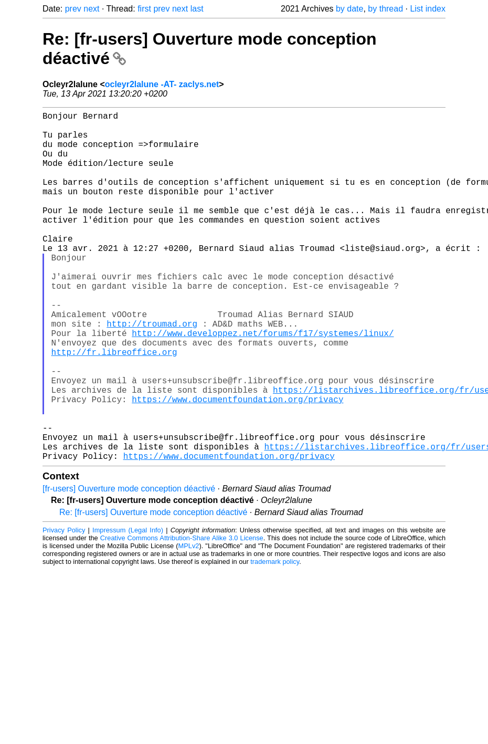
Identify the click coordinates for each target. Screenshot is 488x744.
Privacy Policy (64, 608)
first (144, 8)
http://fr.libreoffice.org (114, 406)
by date (349, 8)
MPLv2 (188, 623)
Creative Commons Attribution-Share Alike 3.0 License (181, 616)
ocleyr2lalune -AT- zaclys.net (162, 84)
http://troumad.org (152, 372)
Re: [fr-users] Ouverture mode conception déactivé (153, 589)
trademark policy (274, 639)
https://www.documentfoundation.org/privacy (237, 464)
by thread (385, 8)
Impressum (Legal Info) (127, 608)
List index (427, 8)
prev (73, 8)
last (197, 8)
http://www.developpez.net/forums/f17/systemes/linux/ (263, 383)
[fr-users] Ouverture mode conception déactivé (129, 566)
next (91, 8)
